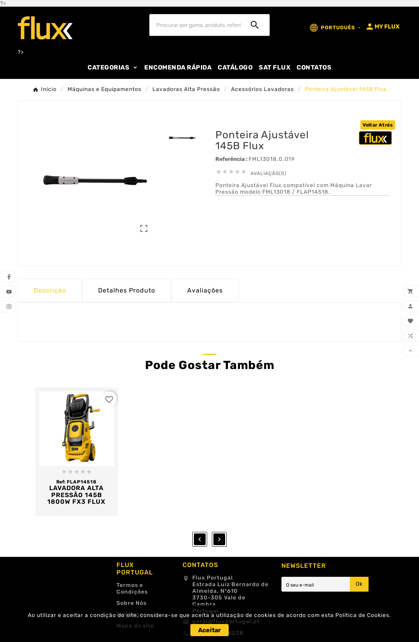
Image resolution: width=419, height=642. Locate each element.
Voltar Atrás (378, 125)
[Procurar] (195, 25)
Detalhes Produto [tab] (126, 290)
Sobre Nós (131, 603)
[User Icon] (382, 26)
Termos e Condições (132, 588)
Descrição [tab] (50, 290)
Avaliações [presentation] (205, 290)
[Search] (255, 25)
